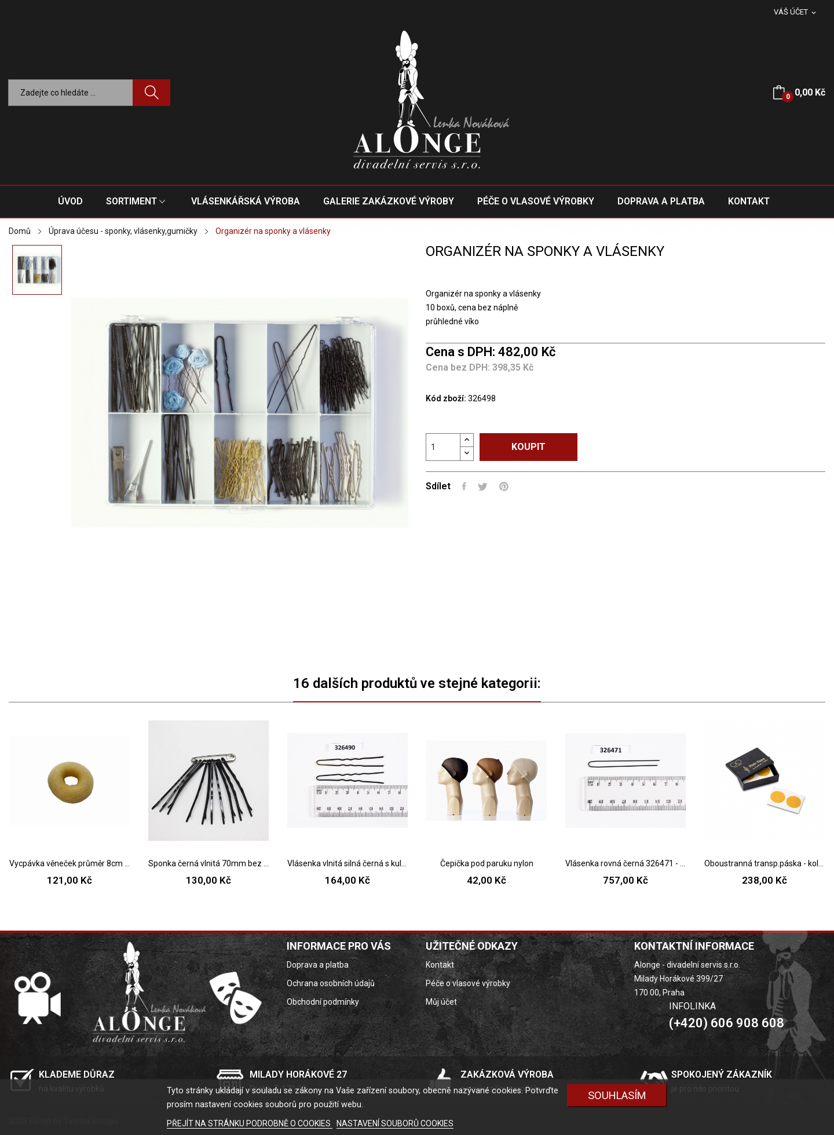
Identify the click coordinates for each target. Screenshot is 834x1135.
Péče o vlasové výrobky (468, 983)
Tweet (482, 486)
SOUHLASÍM (617, 1095)
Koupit (528, 446)
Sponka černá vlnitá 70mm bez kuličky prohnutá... (208, 863)
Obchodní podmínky (323, 1001)
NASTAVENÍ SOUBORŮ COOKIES (394, 1123)
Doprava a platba (318, 964)
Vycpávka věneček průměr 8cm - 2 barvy (69, 863)
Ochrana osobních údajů (331, 983)
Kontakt (440, 964)
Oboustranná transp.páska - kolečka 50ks (764, 863)
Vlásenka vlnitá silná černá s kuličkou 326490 (347, 863)
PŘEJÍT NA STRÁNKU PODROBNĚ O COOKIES (249, 1123)
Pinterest (503, 486)
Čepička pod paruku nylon (486, 863)
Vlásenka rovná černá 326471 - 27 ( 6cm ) (625, 863)
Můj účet (441, 1001)
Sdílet (464, 486)
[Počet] (443, 447)
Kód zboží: (446, 398)
